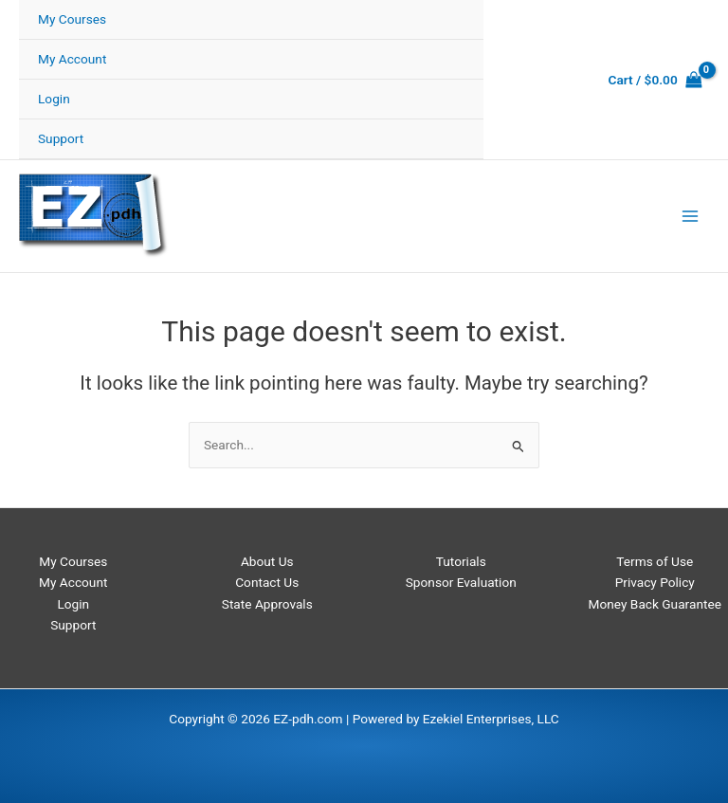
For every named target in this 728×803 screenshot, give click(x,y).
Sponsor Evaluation (461, 582)
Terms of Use (654, 561)
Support (60, 138)
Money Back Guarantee (655, 603)
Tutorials (461, 561)
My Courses (72, 19)
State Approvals (267, 603)
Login (54, 98)
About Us (267, 561)
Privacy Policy (655, 582)
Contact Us (267, 582)
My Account (72, 58)
